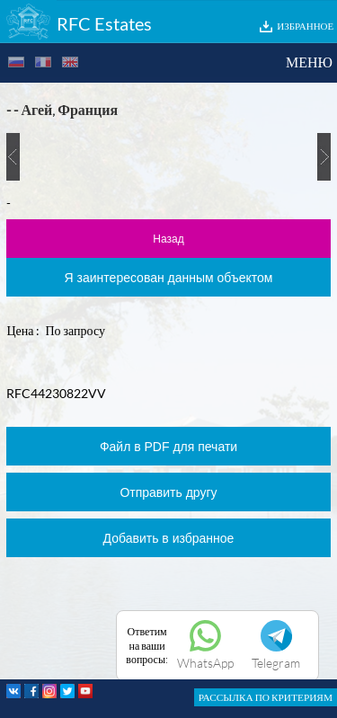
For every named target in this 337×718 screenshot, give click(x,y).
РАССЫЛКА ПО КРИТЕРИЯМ (266, 697)
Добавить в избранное (169, 538)
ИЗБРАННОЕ (305, 25)
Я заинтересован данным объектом (169, 277)
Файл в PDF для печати (168, 446)
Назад (168, 239)
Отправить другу (168, 492)
